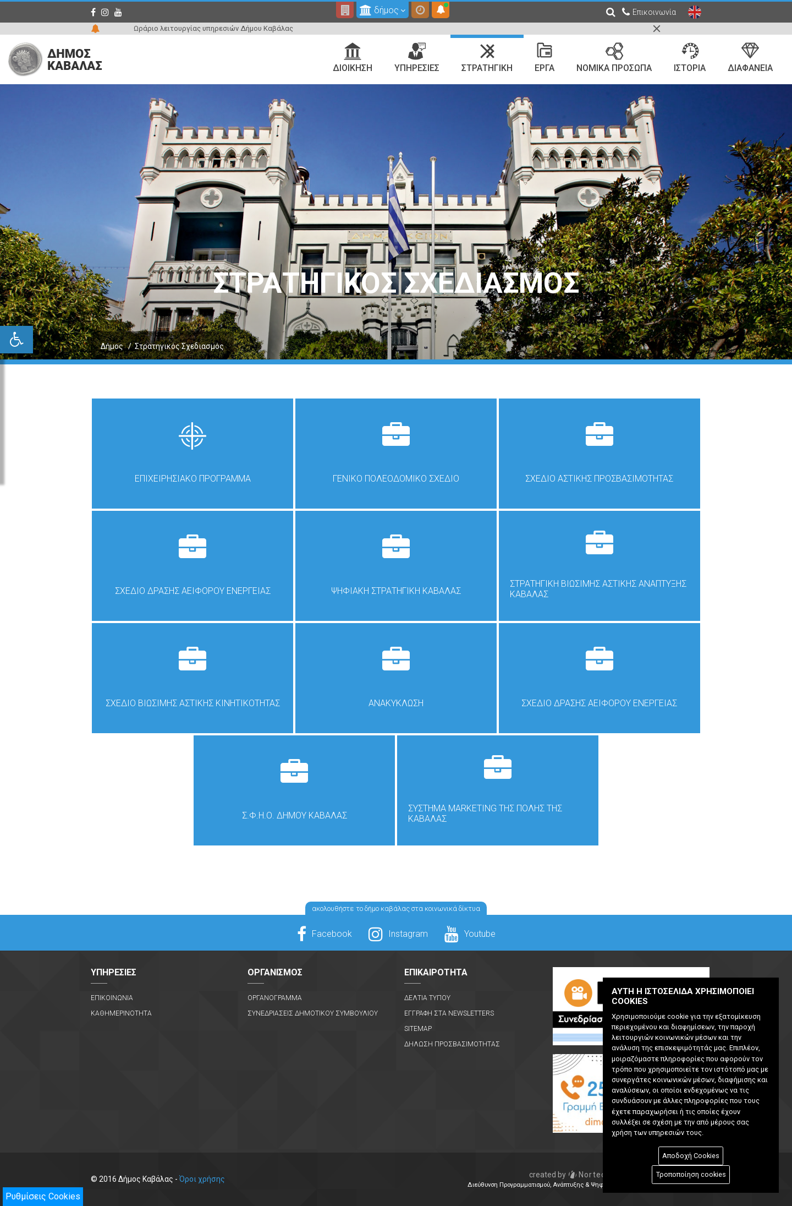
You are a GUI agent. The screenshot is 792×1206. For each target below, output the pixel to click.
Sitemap (418, 1029)
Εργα (544, 57)
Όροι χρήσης (202, 1179)
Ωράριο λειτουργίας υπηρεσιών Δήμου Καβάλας (213, 28)
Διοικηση (352, 57)
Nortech (570, 1174)
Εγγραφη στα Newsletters (449, 1013)
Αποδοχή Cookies (690, 1156)
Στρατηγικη (487, 57)
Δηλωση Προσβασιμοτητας (452, 1044)
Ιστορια (690, 57)
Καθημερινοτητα (121, 1013)
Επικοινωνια (112, 998)
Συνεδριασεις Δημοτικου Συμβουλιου (313, 1013)
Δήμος (112, 346)
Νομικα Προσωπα (614, 57)
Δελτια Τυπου (427, 998)
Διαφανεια (750, 57)
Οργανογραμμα (275, 998)
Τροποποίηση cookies (691, 1174)
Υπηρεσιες (416, 57)
